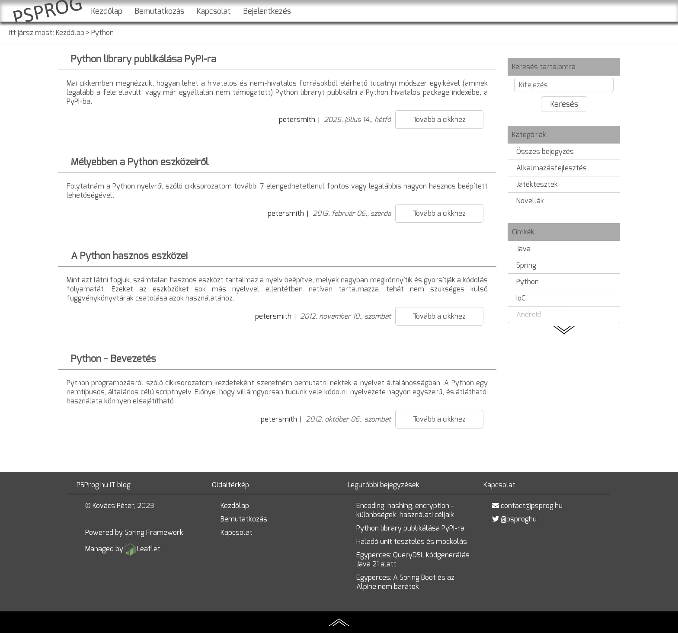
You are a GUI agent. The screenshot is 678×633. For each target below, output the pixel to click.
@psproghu (519, 519)
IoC (520, 298)
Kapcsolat (213, 11)
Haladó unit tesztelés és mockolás (411, 541)
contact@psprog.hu (532, 505)
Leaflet (148, 548)
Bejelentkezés (267, 11)
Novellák (530, 200)
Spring (526, 265)
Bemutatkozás (159, 11)
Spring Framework (154, 532)
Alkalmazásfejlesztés (551, 168)
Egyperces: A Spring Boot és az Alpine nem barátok (405, 582)
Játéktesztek (537, 184)
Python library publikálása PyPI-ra (410, 528)
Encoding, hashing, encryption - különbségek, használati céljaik (405, 510)
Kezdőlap (106, 11)
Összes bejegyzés (545, 151)
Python (102, 32)
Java (523, 248)
